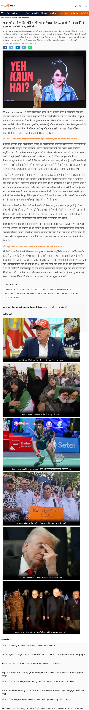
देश (20, 13)
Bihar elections (9, 289)
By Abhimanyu (8, 43)
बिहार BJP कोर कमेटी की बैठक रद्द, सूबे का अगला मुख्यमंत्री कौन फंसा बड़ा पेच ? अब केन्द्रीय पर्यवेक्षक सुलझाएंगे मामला (42, 674)
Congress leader (40, 289)
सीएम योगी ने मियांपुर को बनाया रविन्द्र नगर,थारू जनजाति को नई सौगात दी (28, 646)
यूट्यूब (50, 307)
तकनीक (52, 13)
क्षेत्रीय (14, 13)
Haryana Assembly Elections (60, 289)
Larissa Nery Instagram (25, 293)
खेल (60, 13)
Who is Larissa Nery (11, 298)
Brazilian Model (24, 289)
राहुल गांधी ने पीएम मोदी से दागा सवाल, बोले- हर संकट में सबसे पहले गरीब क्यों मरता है (36, 246)
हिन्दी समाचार (5, 18)
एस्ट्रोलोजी (84, 13)
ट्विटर (56, 307)
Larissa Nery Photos (45, 293)
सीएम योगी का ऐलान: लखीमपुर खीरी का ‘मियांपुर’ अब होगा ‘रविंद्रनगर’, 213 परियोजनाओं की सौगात (38, 682)
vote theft (74, 293)
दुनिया (27, 13)
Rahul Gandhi (62, 293)
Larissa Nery (8, 293)
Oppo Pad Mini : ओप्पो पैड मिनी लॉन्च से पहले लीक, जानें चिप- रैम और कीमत (31, 664)
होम (7, 13)
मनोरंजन (74, 13)
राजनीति (35, 13)
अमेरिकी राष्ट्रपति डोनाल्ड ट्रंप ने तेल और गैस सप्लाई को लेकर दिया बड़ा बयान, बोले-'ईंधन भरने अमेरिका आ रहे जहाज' (44, 655)
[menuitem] (8, 13)
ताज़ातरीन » (6, 639)
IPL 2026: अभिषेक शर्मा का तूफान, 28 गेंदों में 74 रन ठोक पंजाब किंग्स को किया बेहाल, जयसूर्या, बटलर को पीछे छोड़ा (43, 692)
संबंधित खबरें (7, 314)
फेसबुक (44, 307)
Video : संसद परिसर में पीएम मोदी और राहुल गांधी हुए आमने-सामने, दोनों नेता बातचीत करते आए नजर (42, 139)
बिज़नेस (43, 13)
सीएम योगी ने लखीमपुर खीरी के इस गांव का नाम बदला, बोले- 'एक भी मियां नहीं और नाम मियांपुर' (36, 700)
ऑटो (66, 13)
